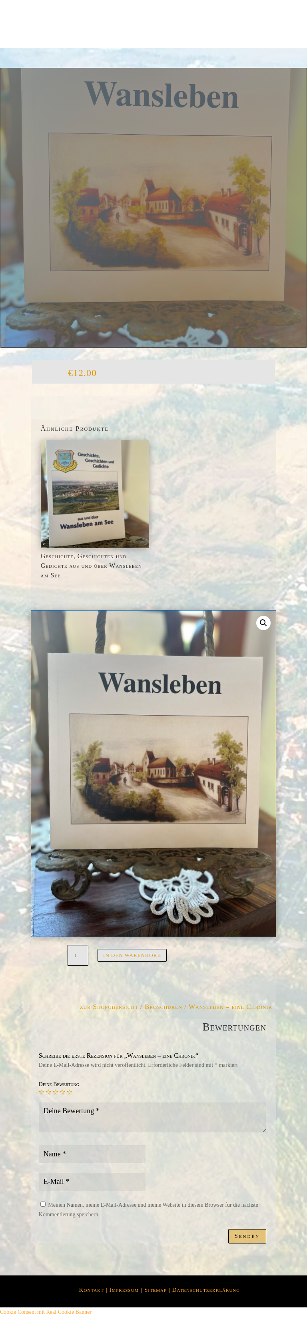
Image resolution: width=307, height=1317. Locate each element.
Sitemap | (158, 1290)
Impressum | (126, 1290)
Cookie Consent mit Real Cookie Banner (46, 1312)
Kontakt (91, 1290)
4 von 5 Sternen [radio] (62, 1092)
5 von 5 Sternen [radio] (69, 1092)
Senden (247, 1236)
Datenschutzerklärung (206, 1290)
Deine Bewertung (59, 1084)
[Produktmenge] (78, 955)
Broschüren (163, 1007)
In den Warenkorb (132, 955)
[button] (263, 623)
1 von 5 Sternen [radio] (41, 1092)
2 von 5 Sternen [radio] (48, 1092)
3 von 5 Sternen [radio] (55, 1092)
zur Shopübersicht (109, 1007)
